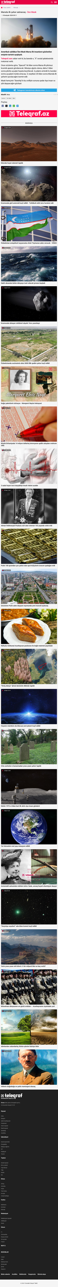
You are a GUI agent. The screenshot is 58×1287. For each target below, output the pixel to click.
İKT (2, 1149)
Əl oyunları (4, 1239)
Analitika (3, 1133)
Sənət (2, 1223)
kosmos (3, 98)
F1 (1, 1232)
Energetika (4, 1144)
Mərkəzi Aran (4, 1262)
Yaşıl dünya (4, 1167)
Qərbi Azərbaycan (5, 1121)
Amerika (3, 1186)
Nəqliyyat (3, 1151)
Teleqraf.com (6, 58)
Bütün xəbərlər (5, 1274)
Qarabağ (3, 1130)
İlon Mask (9, 98)
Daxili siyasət (4, 1128)
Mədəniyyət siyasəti (6, 1218)
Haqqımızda (32, 1274)
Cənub (2, 1257)
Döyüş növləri (4, 1237)
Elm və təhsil (4, 1165)
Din (2, 1175)
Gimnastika (4, 1234)
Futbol (2, 1241)
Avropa (3, 1193)
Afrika (2, 1183)
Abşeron (3, 1269)
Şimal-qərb (4, 1264)
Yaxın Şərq (4, 1191)
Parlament (4, 1123)
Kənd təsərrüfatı (5, 1142)
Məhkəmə (3, 1204)
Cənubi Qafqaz (5, 1196)
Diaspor (3, 1118)
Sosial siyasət (4, 1162)
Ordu (2, 1116)
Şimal (2, 1266)
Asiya (2, 1188)
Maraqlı (3, 1209)
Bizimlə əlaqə (42, 1274)
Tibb (2, 1170)
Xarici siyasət (4, 1125)
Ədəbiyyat (3, 1220)
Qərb (2, 1259)
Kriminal (3, 1207)
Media (2, 1172)
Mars (14, 98)
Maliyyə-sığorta (5, 1146)
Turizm (3, 1154)
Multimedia (22, 1274)
